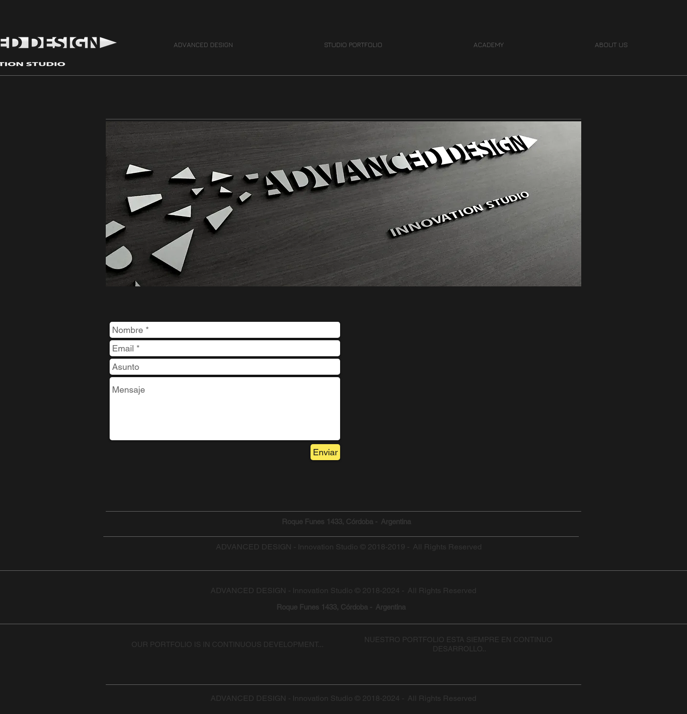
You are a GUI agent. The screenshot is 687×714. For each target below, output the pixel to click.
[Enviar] (325, 452)
